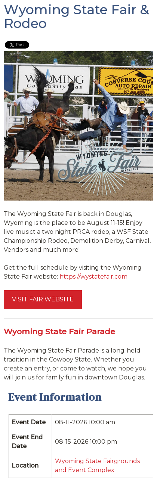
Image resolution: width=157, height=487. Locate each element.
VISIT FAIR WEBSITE (43, 299)
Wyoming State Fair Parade (59, 331)
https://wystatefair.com (93, 276)
